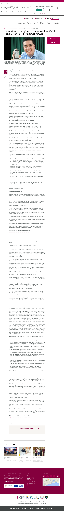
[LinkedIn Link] (54, 476)
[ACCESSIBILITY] (50, 508)
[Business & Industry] (42, 23)
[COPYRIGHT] (31, 508)
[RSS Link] (58, 476)
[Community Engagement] (57, 23)
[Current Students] (38, 18)
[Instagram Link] (44, 476)
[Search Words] (55, 19)
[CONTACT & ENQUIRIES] (41, 508)
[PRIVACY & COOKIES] (22, 508)
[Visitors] (47, 18)
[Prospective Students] (28, 18)
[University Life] (13, 23)
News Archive (27, 28)
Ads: (59, 8)
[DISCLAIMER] (13, 508)
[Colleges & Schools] (29, 23)
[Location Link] (51, 485)
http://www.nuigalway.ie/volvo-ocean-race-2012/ (19, 232)
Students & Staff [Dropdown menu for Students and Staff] (55, 0)
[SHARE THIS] (53, 39)
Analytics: (54, 8)
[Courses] (7, 23)
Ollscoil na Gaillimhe (28, 0)
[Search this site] (58, 18)
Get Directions (32, 483)
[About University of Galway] (21, 23)
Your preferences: (45, 8)
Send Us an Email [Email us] (32, 484)
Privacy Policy (42, 13)
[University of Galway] (12, 18)
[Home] (4, 28)
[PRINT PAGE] (53, 42)
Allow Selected (55, 10)
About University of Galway (12, 28)
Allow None (46, 10)
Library (36, 0)
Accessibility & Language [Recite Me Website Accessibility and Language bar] (44, 0)
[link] (16, 497)
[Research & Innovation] (36, 23)
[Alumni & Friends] (50, 23)
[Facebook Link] (47, 476)
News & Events (21, 28)
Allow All (39, 10)
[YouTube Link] (51, 476)
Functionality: (35, 8)
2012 (32, 28)
